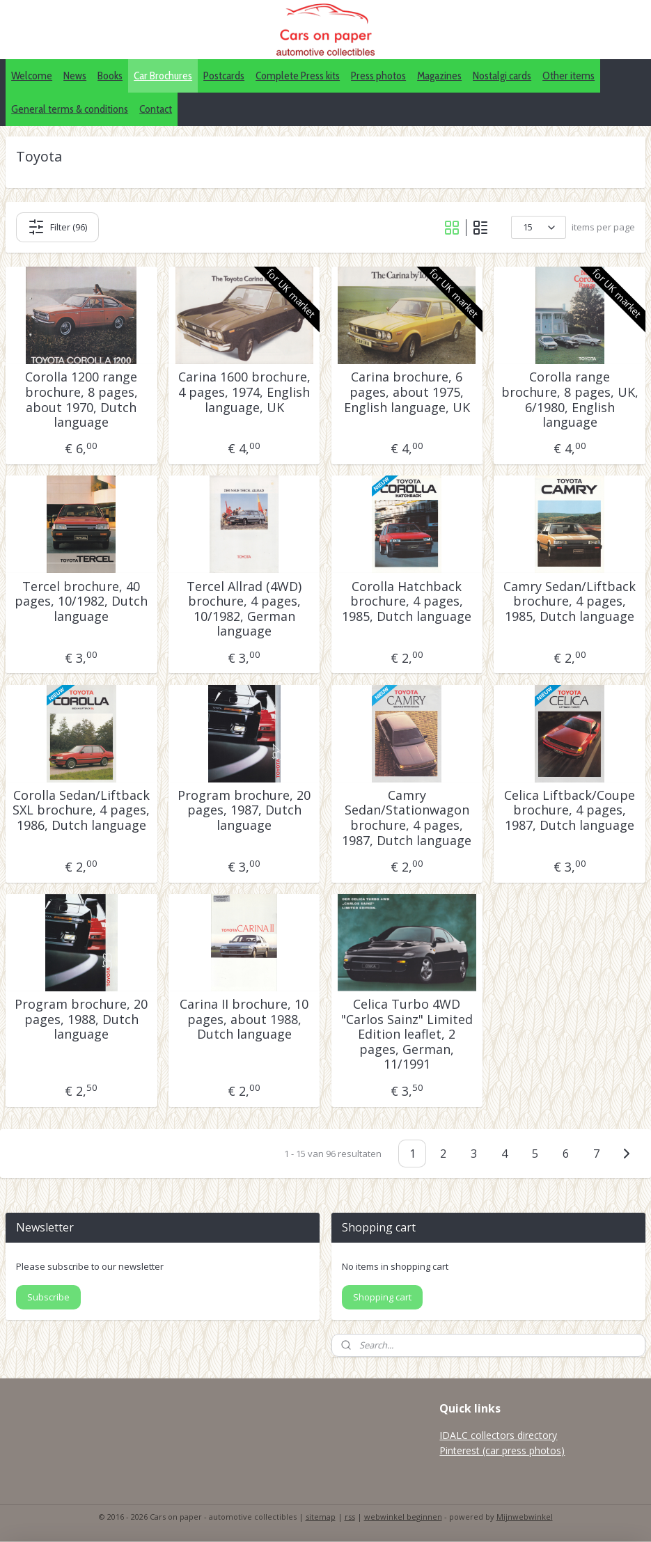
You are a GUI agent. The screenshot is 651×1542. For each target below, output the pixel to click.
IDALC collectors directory (498, 1435)
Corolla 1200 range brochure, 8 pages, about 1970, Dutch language (81, 400)
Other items (568, 75)
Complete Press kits (298, 75)
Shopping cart (382, 1297)
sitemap (321, 1516)
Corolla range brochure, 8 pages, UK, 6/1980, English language (569, 400)
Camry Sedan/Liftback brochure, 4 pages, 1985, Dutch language (569, 601)
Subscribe (48, 1297)
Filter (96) (57, 227)
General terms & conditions (69, 109)
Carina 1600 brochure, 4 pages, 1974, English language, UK (244, 392)
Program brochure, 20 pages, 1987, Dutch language (244, 810)
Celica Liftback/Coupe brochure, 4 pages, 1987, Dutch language (569, 810)
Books (110, 75)
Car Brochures (163, 75)
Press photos (378, 75)
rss (350, 1516)
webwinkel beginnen (403, 1516)
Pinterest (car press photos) (502, 1450)
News (74, 75)
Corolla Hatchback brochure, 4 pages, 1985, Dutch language (406, 601)
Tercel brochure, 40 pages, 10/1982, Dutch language (81, 601)
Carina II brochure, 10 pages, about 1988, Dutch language (244, 1019)
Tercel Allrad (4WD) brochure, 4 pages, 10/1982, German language (244, 609)
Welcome (31, 75)
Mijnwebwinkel (524, 1516)
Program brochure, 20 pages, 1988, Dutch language (81, 1019)
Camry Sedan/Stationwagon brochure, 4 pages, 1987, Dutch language (406, 818)
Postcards (223, 75)
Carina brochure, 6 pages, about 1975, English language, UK (407, 392)
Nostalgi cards (502, 75)
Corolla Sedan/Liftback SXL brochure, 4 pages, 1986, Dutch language (81, 810)
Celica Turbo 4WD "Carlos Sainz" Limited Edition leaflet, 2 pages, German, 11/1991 (407, 1034)
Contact (155, 109)
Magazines (439, 75)
